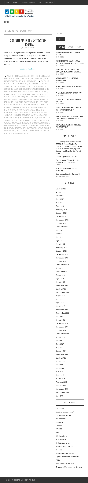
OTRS (58, 460)
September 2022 (62, 227)
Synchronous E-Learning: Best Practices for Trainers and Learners (68, 162)
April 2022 (60, 240)
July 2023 (59, 196)
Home (7, 2)
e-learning (38, 97)
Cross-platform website (29, 94)
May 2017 (59, 347)
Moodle (46, 79)
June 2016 (60, 368)
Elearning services (23, 99)
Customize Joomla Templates (26, 97)
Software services (9, 131)
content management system (12, 94)
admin (33, 48)
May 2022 (59, 237)
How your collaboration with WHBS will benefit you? (68, 126)
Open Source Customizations (27, 81)
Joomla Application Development (33, 102)
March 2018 (60, 320)
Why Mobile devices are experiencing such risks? (68, 100)
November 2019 (62, 285)
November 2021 (62, 258)
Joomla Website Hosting (11, 120)
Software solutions (22, 131)
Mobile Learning (25, 79)
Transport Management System (69, 467)
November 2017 (62, 327)
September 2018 (62, 313)
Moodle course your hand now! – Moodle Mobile (67, 79)
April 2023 (60, 206)
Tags (79, 47)
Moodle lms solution (25, 123)
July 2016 (59, 365)
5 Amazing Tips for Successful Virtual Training (68, 175)
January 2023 (61, 213)
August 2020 (60, 275)
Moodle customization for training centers (68, 53)
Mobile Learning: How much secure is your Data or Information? (68, 108)
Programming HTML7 (10, 125)
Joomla (21, 102)
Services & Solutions (28, 2)
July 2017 (59, 341)
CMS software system (30, 89)
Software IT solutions (44, 128)
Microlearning (15, 79)
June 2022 (60, 234)
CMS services (20, 89)
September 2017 (62, 334)
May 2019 (59, 299)
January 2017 (61, 351)
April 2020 (60, 278)
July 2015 (59, 396)
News (40, 2)
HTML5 (59, 429)
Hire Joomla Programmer (37, 99)
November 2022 (62, 220)
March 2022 (60, 244)
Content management (20, 76)
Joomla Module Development (39, 112)
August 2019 (60, 296)
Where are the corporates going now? (69, 93)
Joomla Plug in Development (12, 115)
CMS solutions (41, 89)
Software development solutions (27, 128)
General (44, 76)
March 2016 (60, 379)
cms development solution (36, 84)
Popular (61, 47)
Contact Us (49, 2)
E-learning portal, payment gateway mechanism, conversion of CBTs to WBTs (70, 62)
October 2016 (61, 358)
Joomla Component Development (28, 105)
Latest (70, 47)
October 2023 (61, 189)
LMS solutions (61, 436)
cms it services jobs (37, 86)
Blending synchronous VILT (67, 157)
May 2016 (59, 372)
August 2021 (60, 268)
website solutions (24, 133)
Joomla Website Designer (43, 118)
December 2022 (62, 216)
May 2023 (59, 203)
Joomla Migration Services (22, 112)
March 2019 (60, 306)
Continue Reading (28, 69)
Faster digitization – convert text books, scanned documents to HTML (68, 70)
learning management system (27, 120)
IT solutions (14, 102)
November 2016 (62, 354)
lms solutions (41, 120)
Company (15, 2)
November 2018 (62, 310)
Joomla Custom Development (28, 107)
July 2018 (59, 316)
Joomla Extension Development (21, 110)
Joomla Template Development (27, 118)
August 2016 (60, 361)
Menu (6, 22)
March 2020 (60, 282)
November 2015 (62, 389)
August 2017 (60, 337)
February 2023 (61, 209)
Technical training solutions (37, 131)
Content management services (38, 92)
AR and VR (10, 76)
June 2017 (60, 344)
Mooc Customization (37, 79)
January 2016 (61, 385)
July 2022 (59, 230)
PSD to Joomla (21, 125)
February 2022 (61, 247)
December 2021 (62, 254)
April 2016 (60, 375)
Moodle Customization (11, 81)
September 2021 (62, 265)
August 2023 (60, 192)
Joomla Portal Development (30, 115)
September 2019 (62, 292)
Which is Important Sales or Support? (69, 86)
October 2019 (61, 289)
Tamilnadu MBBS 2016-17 (66, 464)
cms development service (19, 84)
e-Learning (38, 76)
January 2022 (61, 251)
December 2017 (62, 323)
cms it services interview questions (20, 86)
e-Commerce (30, 76)
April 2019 (60, 303)
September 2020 (62, 272)
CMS (42, 81)
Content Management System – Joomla (28, 42)
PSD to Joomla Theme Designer (35, 125)
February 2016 (61, 382)
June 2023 (60, 199)
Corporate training (63, 415)
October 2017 (61, 330)
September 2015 (62, 392)
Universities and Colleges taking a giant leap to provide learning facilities (69, 117)
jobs (57, 432)
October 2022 (61, 223)
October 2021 (61, 261)
